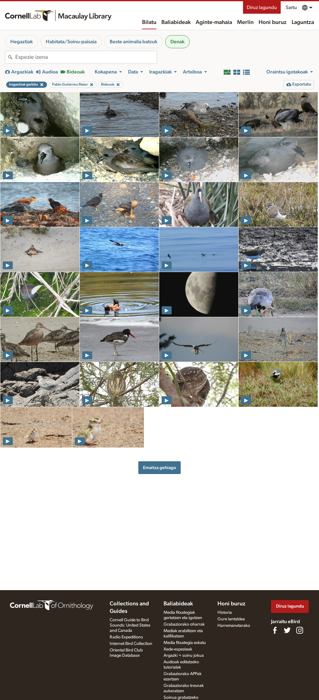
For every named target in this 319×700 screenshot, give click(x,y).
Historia (224, 612)
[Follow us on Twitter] (287, 630)
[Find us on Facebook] (275, 630)
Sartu (291, 7)
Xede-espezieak (178, 649)
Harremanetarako (233, 625)
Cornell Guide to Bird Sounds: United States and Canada (130, 625)
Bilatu (149, 22)
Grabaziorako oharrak (184, 624)
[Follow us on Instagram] (299, 630)
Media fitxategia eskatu (185, 643)
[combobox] (86, 57)
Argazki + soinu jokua (184, 655)
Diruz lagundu (262, 7)
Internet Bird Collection (131, 643)
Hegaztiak (21, 41)
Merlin (245, 22)
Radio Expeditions (126, 637)
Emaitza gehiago (159, 467)
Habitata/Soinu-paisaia (71, 41)
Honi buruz (273, 22)
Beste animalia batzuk (133, 41)
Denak (177, 41)
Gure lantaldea (231, 619)
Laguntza (303, 22)
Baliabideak (176, 22)
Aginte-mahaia (214, 22)
